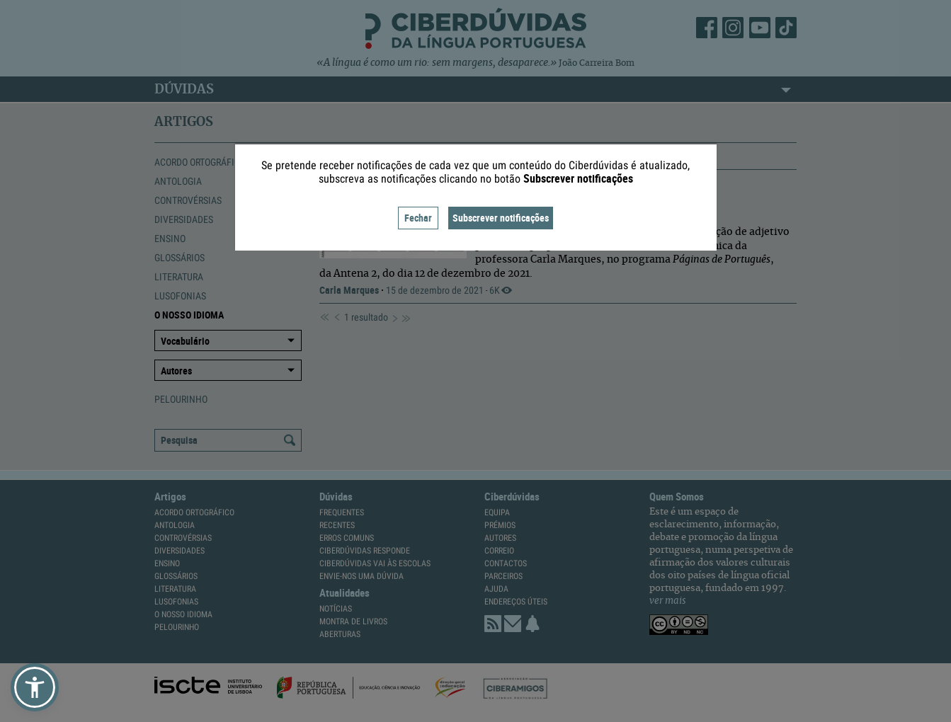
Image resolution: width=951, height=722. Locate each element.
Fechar (418, 217)
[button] (34, 687)
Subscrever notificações (500, 217)
